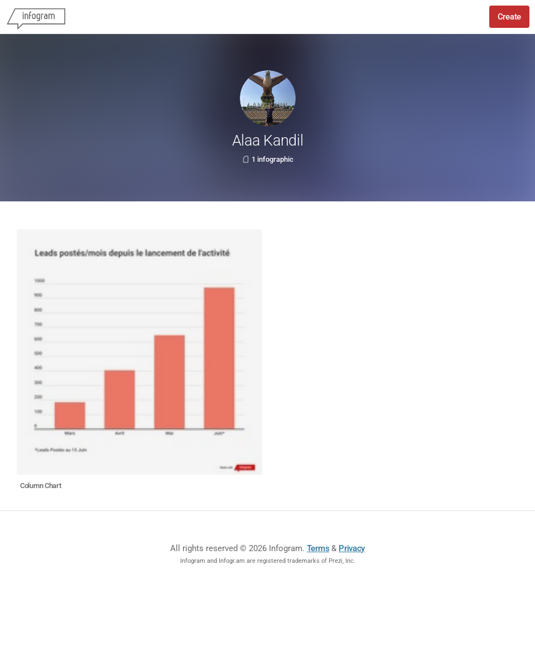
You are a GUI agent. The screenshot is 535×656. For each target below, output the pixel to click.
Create (509, 17)
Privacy (352, 548)
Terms (318, 548)
